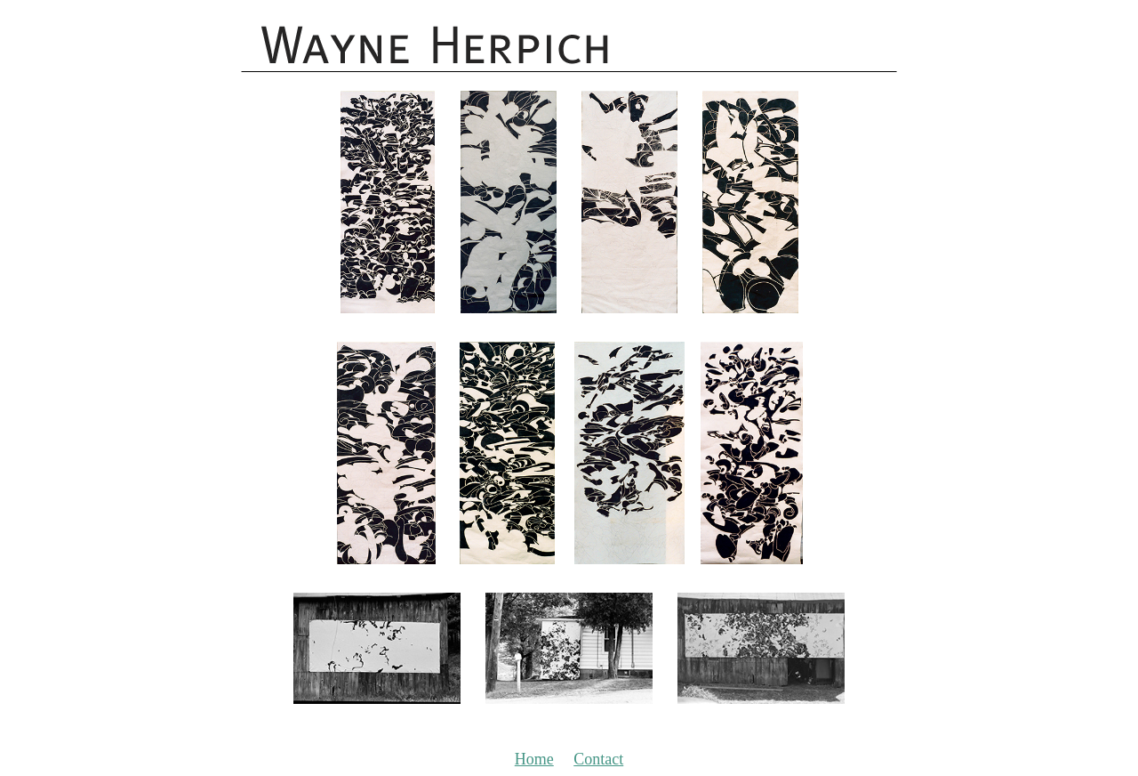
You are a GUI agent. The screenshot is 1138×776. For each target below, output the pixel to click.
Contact (598, 759)
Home (534, 759)
